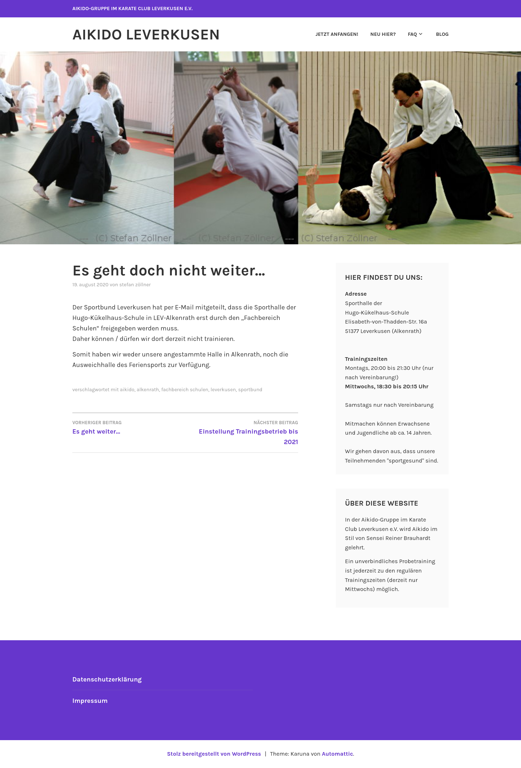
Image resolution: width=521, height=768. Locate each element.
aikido (127, 390)
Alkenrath (148, 390)
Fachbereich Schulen (184, 390)
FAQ (412, 34)
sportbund (250, 390)
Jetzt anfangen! (336, 34)
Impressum (90, 701)
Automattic (337, 753)
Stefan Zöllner (135, 285)
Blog (442, 34)
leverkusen (223, 390)
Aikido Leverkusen (146, 34)
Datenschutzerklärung (107, 679)
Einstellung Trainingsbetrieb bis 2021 (241, 432)
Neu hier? (383, 34)
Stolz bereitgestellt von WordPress (214, 753)
